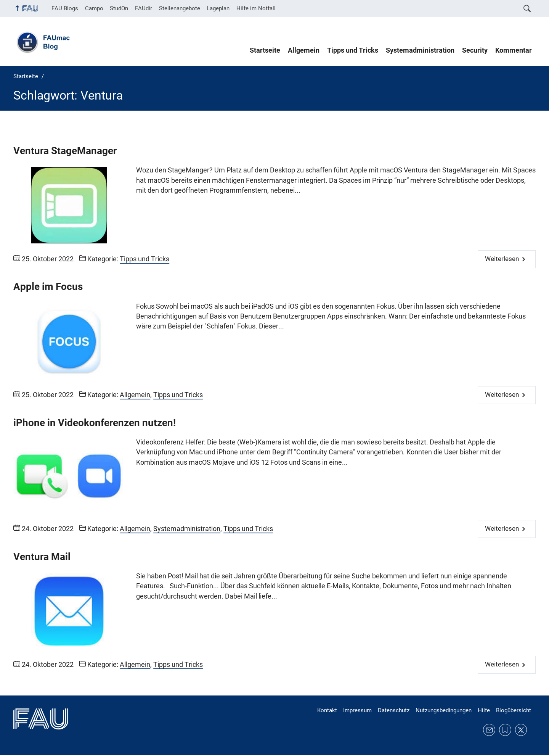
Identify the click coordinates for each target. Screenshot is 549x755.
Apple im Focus (48, 286)
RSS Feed (505, 730)
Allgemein (303, 50)
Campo (94, 8)
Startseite (265, 50)
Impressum (357, 710)
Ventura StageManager (65, 150)
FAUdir (143, 8)
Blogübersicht (513, 710)
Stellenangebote (179, 8)
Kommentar (513, 50)
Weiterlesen (502, 258)
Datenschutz (393, 710)
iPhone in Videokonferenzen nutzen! (94, 422)
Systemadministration (420, 50)
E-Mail (489, 730)
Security (475, 50)
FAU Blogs (64, 8)
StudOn (119, 8)
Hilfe (484, 710)
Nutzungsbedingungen (444, 710)
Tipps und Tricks (352, 50)
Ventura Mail (42, 556)
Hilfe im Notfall (256, 8)
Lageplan (218, 8)
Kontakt (327, 710)
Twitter (521, 730)
